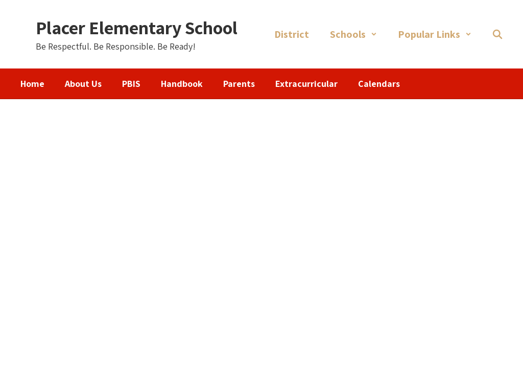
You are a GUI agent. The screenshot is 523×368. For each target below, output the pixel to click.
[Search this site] (497, 34)
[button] (353, 34)
